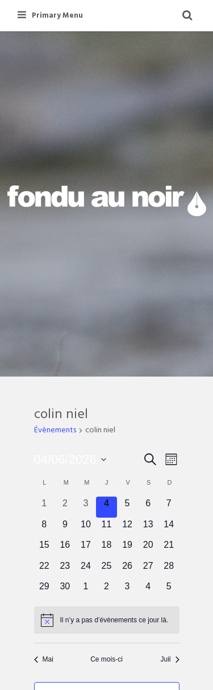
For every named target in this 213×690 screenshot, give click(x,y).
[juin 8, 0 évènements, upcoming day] (44, 528)
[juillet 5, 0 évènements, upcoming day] (168, 590)
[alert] (106, 620)
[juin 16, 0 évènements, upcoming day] (65, 548)
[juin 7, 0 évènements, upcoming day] (168, 507)
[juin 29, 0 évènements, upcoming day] (44, 590)
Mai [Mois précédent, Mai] (43, 659)
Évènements (55, 431)
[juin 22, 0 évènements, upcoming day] (44, 569)
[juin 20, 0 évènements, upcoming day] (147, 548)
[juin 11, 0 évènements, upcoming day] (106, 528)
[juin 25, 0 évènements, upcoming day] (106, 569)
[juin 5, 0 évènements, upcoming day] (127, 507)
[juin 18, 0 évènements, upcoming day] (106, 548)
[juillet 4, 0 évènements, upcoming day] (147, 590)
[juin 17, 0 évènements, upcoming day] (86, 548)
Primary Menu (50, 16)
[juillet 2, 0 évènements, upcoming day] (106, 590)
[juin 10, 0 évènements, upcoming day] (86, 528)
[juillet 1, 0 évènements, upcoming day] (86, 590)
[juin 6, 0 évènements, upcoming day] (147, 507)
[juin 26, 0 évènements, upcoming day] (127, 569)
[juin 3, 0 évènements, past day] (86, 507)
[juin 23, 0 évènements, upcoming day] (65, 569)
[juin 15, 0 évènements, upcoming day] (44, 548)
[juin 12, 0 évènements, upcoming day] (127, 528)
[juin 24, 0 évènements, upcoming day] (86, 569)
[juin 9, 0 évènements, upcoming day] (65, 528)
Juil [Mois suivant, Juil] (169, 659)
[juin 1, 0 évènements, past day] (44, 507)
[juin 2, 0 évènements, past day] (65, 507)
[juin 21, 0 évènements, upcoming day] (168, 548)
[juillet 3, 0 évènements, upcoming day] (127, 590)
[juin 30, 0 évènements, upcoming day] (65, 590)
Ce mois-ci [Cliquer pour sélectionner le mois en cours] (106, 659)
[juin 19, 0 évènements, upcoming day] (127, 548)
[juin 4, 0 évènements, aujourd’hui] (106, 507)
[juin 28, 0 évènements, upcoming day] (168, 569)
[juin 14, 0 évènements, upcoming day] (168, 528)
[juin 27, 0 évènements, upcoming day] (147, 569)
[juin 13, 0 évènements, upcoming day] (147, 528)
